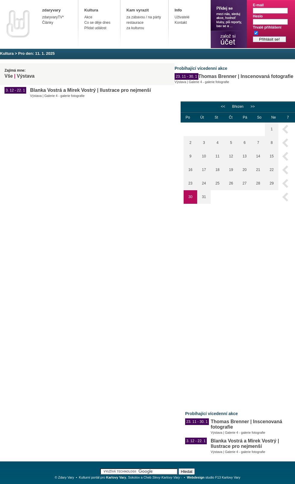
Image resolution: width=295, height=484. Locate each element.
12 (231, 156)
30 (190, 197)
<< (223, 106)
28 (258, 183)
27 (245, 183)
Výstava (26, 76)
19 (231, 170)
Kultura (91, 10)
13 (245, 156)
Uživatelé (182, 17)
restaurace (135, 22)
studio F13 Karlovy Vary (214, 477)
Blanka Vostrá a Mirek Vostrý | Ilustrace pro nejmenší (90, 90)
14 (258, 156)
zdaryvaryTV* (53, 17)
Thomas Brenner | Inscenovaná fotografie (245, 76)
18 (217, 170)
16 (190, 170)
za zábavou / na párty (143, 17)
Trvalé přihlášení (267, 27)
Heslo (258, 16)
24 (204, 183)
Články (47, 22)
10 (204, 156)
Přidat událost (95, 28)
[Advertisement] (202, 303)
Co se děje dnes (97, 22)
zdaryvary (51, 10)
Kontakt (181, 22)
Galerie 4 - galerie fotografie (209, 82)
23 (190, 183)
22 (272, 170)
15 (272, 156)
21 (258, 170)
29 (272, 183)
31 (204, 197)
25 (217, 183)
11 (217, 156)
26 (231, 183)
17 (204, 170)
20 (245, 170)
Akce (88, 17)
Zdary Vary (66, 477)
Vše (9, 76)
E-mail (258, 5)
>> (252, 106)
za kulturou (135, 28)
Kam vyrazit (137, 10)
